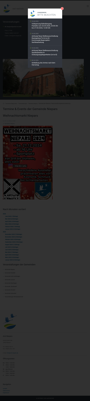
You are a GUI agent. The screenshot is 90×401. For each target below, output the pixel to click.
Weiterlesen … (45, 25)
